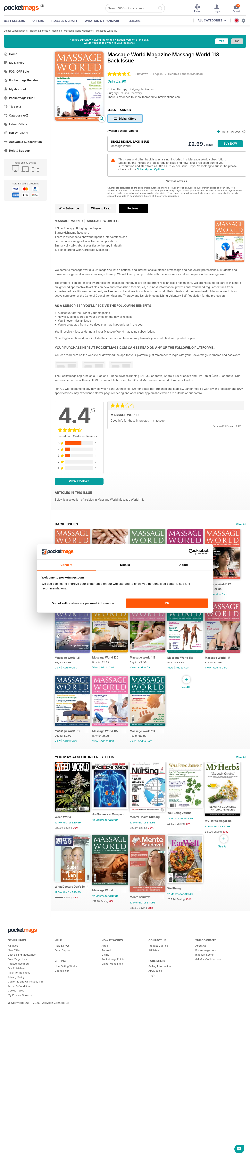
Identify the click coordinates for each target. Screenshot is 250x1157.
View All (241, 524)
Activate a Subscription (23, 142)
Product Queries (158, 1144)
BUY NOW (230, 143)
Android (106, 1149)
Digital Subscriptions (15, 30)
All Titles (13, 1144)
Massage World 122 (68, 664)
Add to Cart (70, 674)
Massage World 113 (106, 30)
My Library (14, 63)
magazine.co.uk (204, 1153)
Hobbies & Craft (64, 21)
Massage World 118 (147, 741)
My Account (15, 89)
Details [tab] (125, 564)
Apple (105, 1144)
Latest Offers (15, 124)
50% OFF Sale (16, 71)
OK (167, 603)
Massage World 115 (107, 818)
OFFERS (38, 21)
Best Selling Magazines (22, 1153)
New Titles (14, 1149)
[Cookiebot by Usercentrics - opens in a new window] (191, 552)
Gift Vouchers (16, 133)
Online (105, 1153)
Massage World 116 (67, 818)
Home (10, 54)
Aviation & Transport (103, 21)
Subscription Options (150, 169)
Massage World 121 (107, 664)
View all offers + (176, 181)
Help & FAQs (62, 1144)
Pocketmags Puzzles (21, 80)
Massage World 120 (148, 664)
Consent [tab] (66, 564)
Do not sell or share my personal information (83, 603)
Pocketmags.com (205, 1149)
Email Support (63, 1149)
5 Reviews (141, 74)
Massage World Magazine (78, 30)
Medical (56, 30)
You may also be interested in (84, 844)
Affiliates (153, 1149)
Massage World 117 (187, 741)
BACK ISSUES (66, 524)
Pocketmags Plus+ (19, 98)
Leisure (135, 21)
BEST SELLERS (14, 21)
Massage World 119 (187, 664)
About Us (200, 1144)
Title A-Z (12, 107)
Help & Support (17, 150)
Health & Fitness (39, 30)
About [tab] (183, 564)
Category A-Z (16, 115)
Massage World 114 (147, 818)
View (58, 674)
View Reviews (79, 481)
